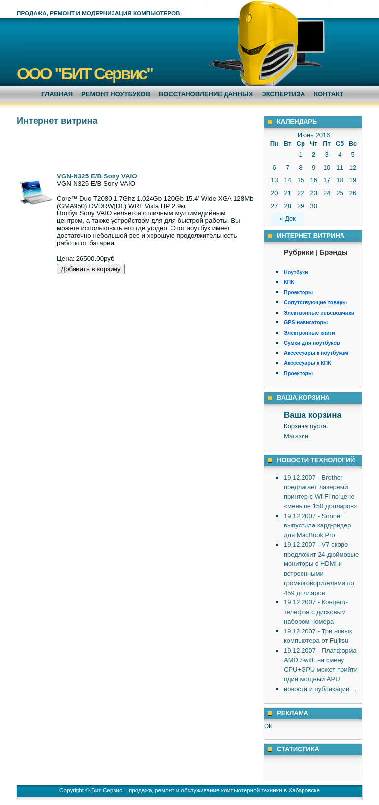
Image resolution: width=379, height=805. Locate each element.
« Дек (287, 218)
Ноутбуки (296, 272)
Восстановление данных (206, 94)
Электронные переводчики (319, 312)
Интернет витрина (57, 121)
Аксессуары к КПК (307, 363)
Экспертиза (283, 94)
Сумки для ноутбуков (312, 343)
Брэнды (333, 252)
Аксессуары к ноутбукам (316, 353)
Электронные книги (309, 333)
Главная (57, 94)
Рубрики (299, 252)
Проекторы (298, 292)
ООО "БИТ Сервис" (84, 73)
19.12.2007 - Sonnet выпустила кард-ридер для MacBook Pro (317, 525)
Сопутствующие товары (315, 302)
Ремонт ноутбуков (115, 94)
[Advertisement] (132, 148)
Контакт (328, 94)
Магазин (296, 436)
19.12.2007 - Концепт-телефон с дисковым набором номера (316, 611)
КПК (289, 282)
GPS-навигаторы (306, 322)
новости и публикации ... (320, 689)
